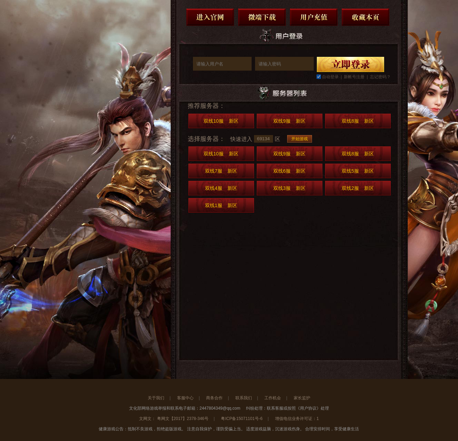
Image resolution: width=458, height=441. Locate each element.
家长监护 (302, 398)
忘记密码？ (380, 76)
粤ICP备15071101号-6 (241, 418)
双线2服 (358, 188)
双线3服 (289, 188)
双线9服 (289, 121)
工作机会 (272, 398)
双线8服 (358, 121)
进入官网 (210, 17)
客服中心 (185, 398)
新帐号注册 (354, 76)
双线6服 (289, 171)
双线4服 (221, 188)
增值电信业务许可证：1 (297, 418)
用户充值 (314, 17)
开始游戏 (299, 138)
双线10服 (221, 121)
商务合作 (214, 398)
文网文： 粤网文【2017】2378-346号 (173, 418)
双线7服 (221, 171)
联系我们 (243, 398)
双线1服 (221, 205)
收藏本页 (365, 17)
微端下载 (262, 17)
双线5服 (358, 171)
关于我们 (156, 398)
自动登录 (330, 76)
